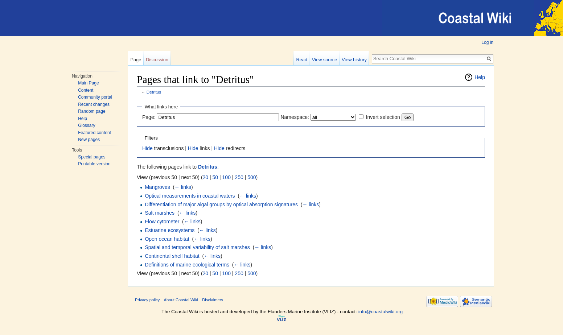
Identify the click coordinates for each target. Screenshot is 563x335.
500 (251, 177)
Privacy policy (147, 300)
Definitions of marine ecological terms (187, 265)
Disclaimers (212, 300)
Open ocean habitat (167, 239)
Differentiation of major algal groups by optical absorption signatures (221, 204)
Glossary (86, 125)
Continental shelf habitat (172, 256)
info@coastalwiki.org (380, 311)
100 (226, 177)
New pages (89, 139)
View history (354, 59)
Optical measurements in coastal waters (190, 196)
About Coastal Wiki (181, 300)
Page (135, 59)
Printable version (94, 163)
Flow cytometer (162, 221)
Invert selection (383, 117)
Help (82, 118)
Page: (149, 117)
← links (182, 187)
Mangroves (157, 187)
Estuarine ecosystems (169, 230)
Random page (91, 111)
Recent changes (94, 104)
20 (206, 177)
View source (324, 59)
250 (239, 177)
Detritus (154, 92)
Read (301, 59)
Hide (147, 148)
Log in (487, 42)
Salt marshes (159, 213)
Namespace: (294, 117)
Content (85, 90)
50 (215, 177)
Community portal (95, 97)
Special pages (91, 157)
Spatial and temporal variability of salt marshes (197, 247)
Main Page (88, 83)
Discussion (157, 59)
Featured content (94, 132)
